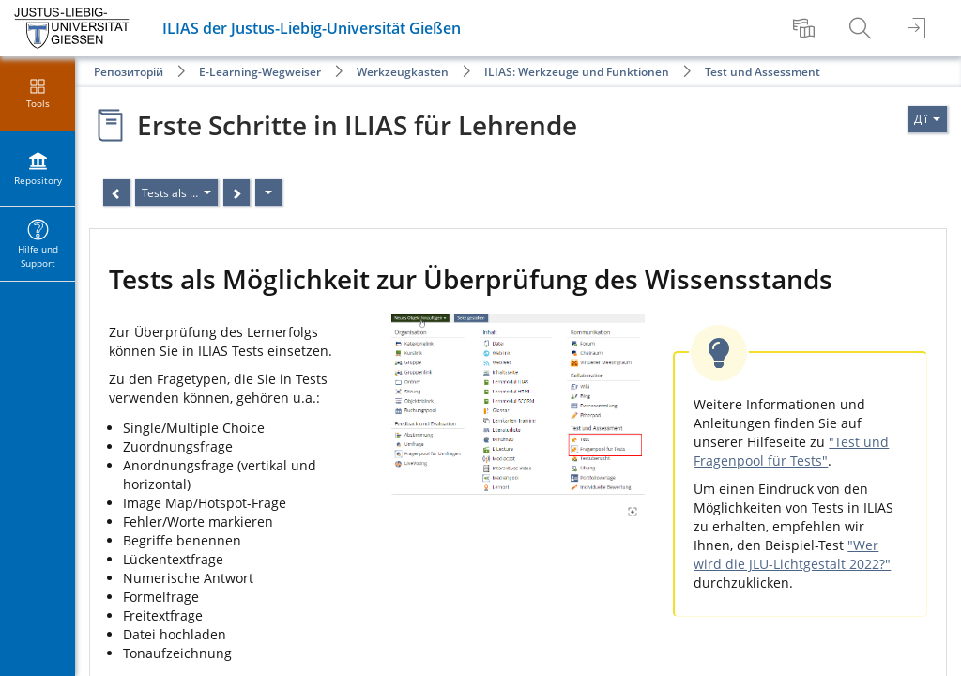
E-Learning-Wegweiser (260, 72)
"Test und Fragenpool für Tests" (791, 451)
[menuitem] (806, 28)
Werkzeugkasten (403, 72)
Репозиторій (128, 72)
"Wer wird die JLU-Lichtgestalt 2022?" (792, 554)
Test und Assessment (762, 72)
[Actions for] (927, 119)
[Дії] (268, 192)
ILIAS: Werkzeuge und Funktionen (576, 72)
